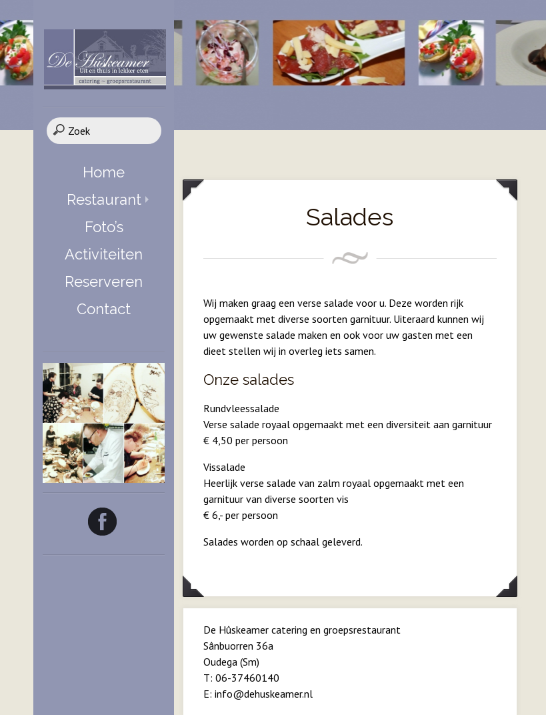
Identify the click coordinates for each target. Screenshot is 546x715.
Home (104, 172)
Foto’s (104, 226)
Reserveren (104, 281)
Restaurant (104, 199)
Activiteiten (104, 254)
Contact (104, 308)
